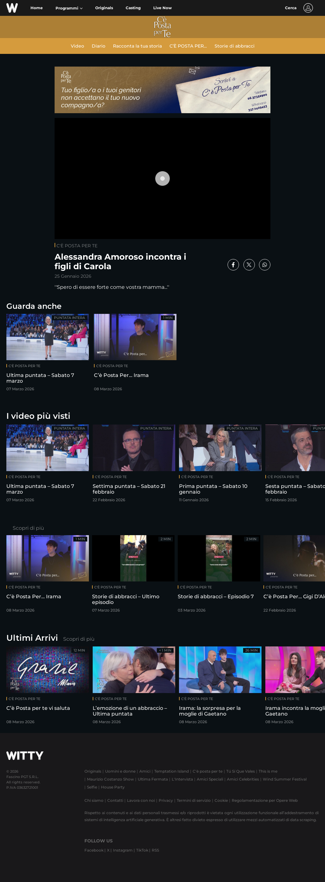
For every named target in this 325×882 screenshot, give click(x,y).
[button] (69, 8)
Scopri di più (28, 528)
